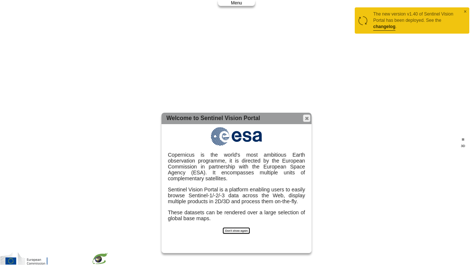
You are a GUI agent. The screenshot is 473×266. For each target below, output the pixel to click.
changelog (384, 26)
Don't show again (236, 230)
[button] (306, 118)
